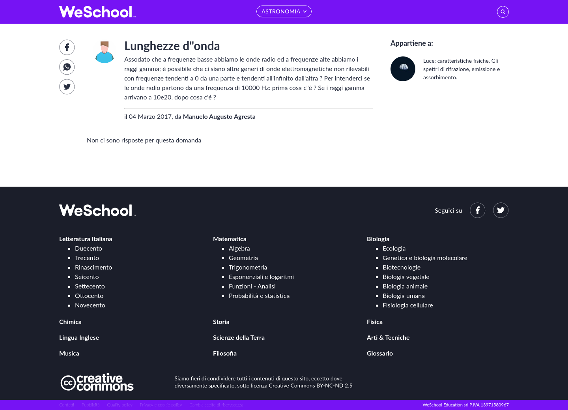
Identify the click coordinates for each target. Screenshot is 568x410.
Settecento (90, 286)
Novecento (90, 305)
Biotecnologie (401, 267)
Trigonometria (248, 267)
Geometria (243, 257)
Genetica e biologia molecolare (425, 257)
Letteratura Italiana (85, 238)
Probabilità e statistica (259, 295)
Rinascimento (93, 267)
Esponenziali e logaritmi (261, 276)
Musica (69, 353)
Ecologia (394, 248)
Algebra (239, 248)
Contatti (66, 404)
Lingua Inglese (79, 337)
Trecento (87, 257)
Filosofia (225, 353)
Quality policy (119, 404)
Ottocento (89, 295)
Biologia (378, 238)
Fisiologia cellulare (408, 305)
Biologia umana (404, 295)
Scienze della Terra (239, 337)
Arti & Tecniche (388, 337)
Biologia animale (405, 286)
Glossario (380, 353)
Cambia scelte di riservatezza (216, 404)
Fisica (375, 321)
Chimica (70, 321)
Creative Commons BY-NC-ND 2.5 (311, 385)
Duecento (88, 248)
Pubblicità (91, 404)
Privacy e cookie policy (161, 404)
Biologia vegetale (406, 276)
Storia (221, 321)
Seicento (87, 276)
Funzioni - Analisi (252, 286)
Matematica (230, 238)
